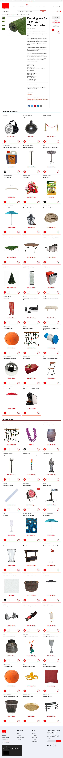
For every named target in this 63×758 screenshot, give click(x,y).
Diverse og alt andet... (47, 175)
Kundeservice (34, 741)
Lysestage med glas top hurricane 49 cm (50, 636)
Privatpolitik (19, 739)
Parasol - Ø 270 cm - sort (47, 575)
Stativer (44, 483)
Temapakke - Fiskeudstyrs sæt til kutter (30, 636)
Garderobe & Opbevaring (7, 175)
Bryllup (46, 99)
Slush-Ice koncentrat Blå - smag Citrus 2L (11, 147)
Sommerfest (29, 100)
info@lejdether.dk (7, 741)
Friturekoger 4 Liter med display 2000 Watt (51, 237)
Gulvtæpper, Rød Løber (47, 115)
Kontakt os (44, 6)
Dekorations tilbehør (7, 296)
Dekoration (4, 14)
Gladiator (33, 99)
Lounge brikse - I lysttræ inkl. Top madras (50, 298)
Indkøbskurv (34, 737)
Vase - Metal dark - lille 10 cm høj (9, 636)
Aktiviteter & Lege (6, 326)
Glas (4, 513)
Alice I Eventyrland (41, 99)
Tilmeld (58, 741)
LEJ (53, 30)
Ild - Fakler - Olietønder (27, 115)
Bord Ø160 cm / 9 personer (28, 237)
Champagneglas (6, 515)
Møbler (44, 296)
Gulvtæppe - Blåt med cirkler (28, 515)
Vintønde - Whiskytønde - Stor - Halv (30, 575)
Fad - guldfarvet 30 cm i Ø (28, 696)
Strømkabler (45, 326)
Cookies (5, 747)
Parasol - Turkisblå (6, 207)
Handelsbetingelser (20, 737)
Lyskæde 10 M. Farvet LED (28, 328)
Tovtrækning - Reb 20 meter (48, 207)
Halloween (29, 99)
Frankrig (36, 99)
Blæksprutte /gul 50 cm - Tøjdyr (29, 666)
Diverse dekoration (10, 14)
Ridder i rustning (46, 455)
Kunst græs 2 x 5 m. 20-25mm (8, 237)
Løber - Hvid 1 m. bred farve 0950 (9, 575)
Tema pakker (25, 634)
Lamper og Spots (26, 483)
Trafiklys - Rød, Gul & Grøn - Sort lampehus (31, 455)
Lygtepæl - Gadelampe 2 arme (28, 147)
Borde (44, 145)
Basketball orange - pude (8, 328)
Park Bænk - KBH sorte (47, 696)
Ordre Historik (34, 735)
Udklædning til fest (26, 423)
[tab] (3, 18)
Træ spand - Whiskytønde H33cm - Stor (10, 696)
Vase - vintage (6, 545)
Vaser (4, 634)
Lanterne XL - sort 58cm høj (28, 207)
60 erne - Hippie (35, 100)
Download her (29, 94)
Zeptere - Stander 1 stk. (47, 117)
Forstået (6, 752)
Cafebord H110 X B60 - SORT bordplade (50, 147)
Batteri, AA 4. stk (46, 177)
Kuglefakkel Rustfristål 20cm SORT (29, 117)
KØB (5, 171)
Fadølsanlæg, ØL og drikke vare (28, 266)
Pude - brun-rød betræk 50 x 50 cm (49, 666)
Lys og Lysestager (46, 634)
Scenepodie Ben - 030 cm (8, 485)
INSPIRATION (37, 6)
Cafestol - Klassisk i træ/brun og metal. (50, 358)
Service (44, 266)
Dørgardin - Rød (6, 298)
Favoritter (34, 739)
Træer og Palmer (6, 266)
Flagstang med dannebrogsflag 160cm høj (51, 545)
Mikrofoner (25, 296)
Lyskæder (25, 326)
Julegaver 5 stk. (26, 177)
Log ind (59, 6)
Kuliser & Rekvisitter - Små (28, 145)
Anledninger (21, 6)
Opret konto (55, 6)
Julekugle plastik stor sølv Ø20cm (9, 358)
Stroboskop (5, 115)
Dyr (24, 664)
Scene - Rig (5, 483)
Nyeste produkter (29, 6)
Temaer (14, 6)
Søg (43, 11)
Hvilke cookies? (17, 749)
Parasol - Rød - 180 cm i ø (8, 388)
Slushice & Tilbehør (6, 145)
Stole (44, 356)
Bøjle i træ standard (7, 177)
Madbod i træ (25, 545)
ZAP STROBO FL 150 (7, 117)
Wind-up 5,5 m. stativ (47, 485)
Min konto (34, 733)
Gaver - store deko (26, 358)
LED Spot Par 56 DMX (27, 485)
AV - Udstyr (25, 604)
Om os (18, 733)
